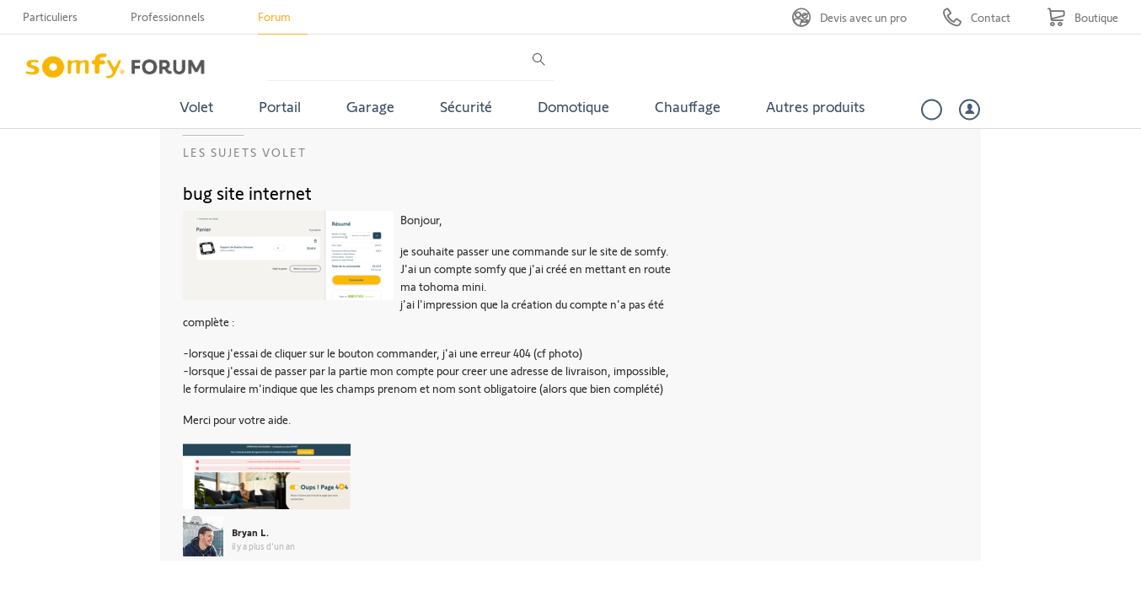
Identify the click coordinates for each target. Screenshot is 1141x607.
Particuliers (50, 16)
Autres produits (815, 106)
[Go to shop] (1082, 17)
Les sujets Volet (245, 152)
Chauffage (687, 106)
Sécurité (466, 106)
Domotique (573, 106)
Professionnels (168, 16)
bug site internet (247, 192)
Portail (280, 106)
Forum (274, 16)
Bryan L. (250, 532)
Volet (196, 106)
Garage (370, 106)
